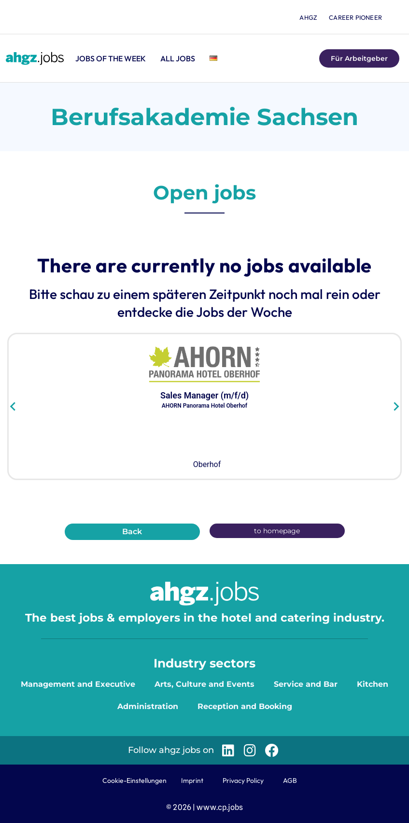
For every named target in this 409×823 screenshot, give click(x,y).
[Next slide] (395, 406)
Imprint (192, 780)
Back (132, 531)
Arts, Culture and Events (204, 684)
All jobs (177, 58)
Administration (147, 706)
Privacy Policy (243, 780)
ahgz (308, 17)
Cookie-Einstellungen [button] (134, 780)
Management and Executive (78, 684)
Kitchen (372, 684)
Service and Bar (306, 684)
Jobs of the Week (110, 58)
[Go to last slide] (13, 406)
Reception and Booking (244, 706)
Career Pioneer (355, 17)
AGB (290, 780)
